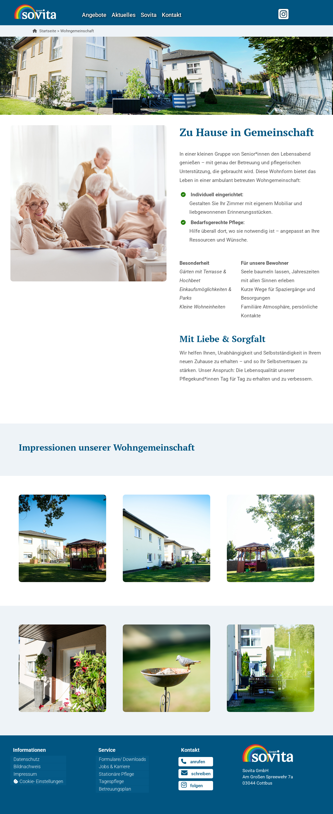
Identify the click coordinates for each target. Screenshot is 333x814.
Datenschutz (27, 758)
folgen (192, 784)
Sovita (149, 14)
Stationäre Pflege (116, 771)
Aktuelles (124, 14)
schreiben (196, 772)
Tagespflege (111, 777)
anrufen (194, 761)
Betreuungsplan (115, 784)
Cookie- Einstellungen (41, 777)
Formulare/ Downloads (122, 758)
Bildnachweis (27, 765)
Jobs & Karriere (114, 765)
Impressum (25, 771)
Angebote (94, 14)
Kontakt (171, 14)
